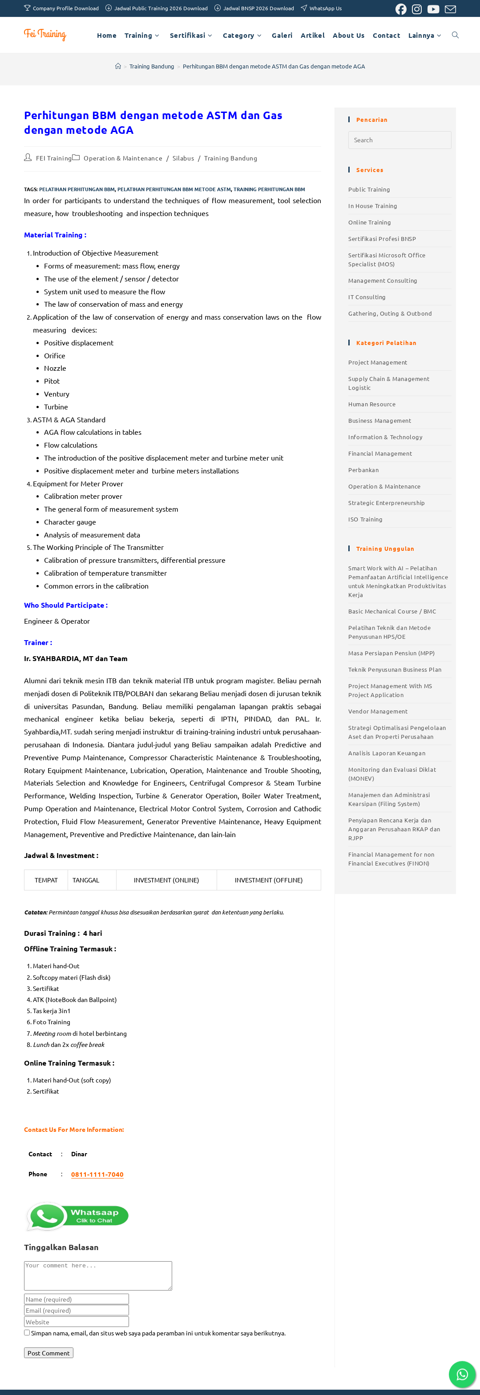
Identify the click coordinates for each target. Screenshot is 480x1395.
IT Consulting (367, 297)
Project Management (377, 362)
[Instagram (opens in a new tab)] (416, 9)
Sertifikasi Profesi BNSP (382, 238)
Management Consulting (383, 280)
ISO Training (365, 519)
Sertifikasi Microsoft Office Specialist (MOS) (387, 259)
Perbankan (363, 469)
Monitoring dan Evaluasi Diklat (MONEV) (392, 774)
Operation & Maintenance (123, 158)
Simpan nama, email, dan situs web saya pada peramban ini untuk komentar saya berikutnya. (158, 1338)
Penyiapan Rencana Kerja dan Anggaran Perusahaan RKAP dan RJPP (394, 829)
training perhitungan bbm (269, 188)
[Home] (118, 66)
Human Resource (371, 404)
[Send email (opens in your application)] (449, 9)
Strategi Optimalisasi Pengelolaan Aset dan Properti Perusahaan (397, 732)
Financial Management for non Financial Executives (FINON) (391, 858)
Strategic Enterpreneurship (386, 502)
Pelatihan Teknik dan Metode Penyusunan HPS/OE (389, 632)
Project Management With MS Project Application (390, 690)
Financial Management (380, 453)
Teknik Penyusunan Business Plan (395, 669)
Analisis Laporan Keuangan (386, 753)
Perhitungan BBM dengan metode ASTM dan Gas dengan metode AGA (274, 66)
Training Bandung (231, 158)
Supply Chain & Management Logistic (388, 383)
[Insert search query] (400, 140)
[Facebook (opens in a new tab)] (401, 9)
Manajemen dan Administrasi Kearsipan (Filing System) (389, 799)
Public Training (369, 189)
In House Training (372, 205)
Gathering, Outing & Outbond (390, 313)
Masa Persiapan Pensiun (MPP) (391, 653)
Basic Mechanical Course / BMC (392, 611)
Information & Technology (385, 437)
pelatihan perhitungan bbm (77, 188)
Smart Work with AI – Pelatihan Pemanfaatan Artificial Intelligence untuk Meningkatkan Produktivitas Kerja (398, 581)
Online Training (369, 222)
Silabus (183, 158)
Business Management (379, 420)
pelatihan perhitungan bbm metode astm (174, 188)
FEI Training (54, 158)
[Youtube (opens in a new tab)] (433, 9)
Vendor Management (377, 711)
